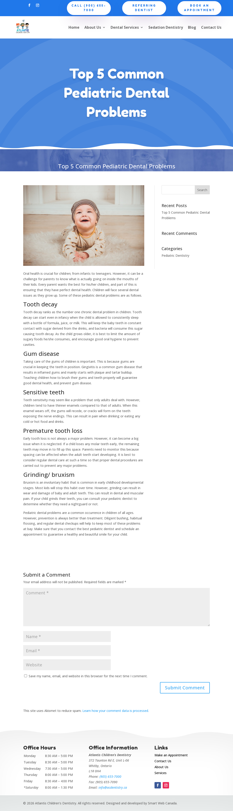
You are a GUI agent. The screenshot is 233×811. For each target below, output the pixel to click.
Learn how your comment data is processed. (115, 710)
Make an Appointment (171, 755)
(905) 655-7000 (110, 776)
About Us (92, 27)
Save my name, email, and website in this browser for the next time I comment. (88, 676)
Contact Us (211, 27)
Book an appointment (199, 8)
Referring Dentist (144, 8)
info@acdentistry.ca (113, 787)
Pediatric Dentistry (175, 255)
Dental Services (125, 27)
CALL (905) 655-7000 (88, 8)
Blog (192, 27)
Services (160, 773)
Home (73, 27)
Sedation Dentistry (165, 27)
